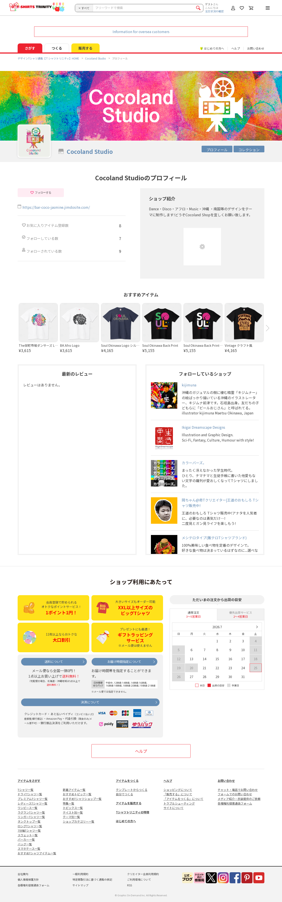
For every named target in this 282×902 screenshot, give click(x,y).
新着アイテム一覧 (74, 790)
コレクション (249, 149)
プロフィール (217, 149)
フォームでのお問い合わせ (235, 794)
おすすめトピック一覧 (77, 794)
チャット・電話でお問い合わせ (238, 790)
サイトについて (173, 808)
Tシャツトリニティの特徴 (132, 812)
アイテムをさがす (29, 781)
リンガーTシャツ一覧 (31, 817)
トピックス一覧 (73, 808)
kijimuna (189, 385)
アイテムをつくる (127, 781)
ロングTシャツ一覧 (30, 826)
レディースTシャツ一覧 (32, 803)
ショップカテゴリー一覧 (78, 821)
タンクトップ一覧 (29, 821)
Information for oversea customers (141, 31)
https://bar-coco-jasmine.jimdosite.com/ (56, 207)
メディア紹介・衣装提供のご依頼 (239, 799)
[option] (38, 328)
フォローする (40, 192)
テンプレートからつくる (131, 790)
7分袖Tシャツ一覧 (29, 830)
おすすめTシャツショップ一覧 (82, 799)
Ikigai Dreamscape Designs (203, 427)
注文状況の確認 (214, 11)
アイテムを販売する (128, 803)
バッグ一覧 (25, 844)
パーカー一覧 (26, 839)
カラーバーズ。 (194, 462)
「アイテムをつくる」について (183, 799)
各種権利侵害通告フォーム (235, 803)
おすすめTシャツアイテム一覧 (37, 853)
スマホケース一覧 (29, 848)
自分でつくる (124, 794)
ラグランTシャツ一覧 (31, 812)
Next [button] (267, 328)
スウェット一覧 (28, 835)
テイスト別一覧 (73, 812)
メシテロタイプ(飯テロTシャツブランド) (214, 537)
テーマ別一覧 (71, 817)
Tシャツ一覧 (25, 790)
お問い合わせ (255, 48)
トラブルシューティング (179, 803)
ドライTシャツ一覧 (30, 794)
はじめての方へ (126, 821)
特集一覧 (68, 803)
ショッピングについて (177, 790)
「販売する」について (177, 794)
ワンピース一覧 (27, 808)
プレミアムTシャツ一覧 (33, 799)
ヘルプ (235, 48)
